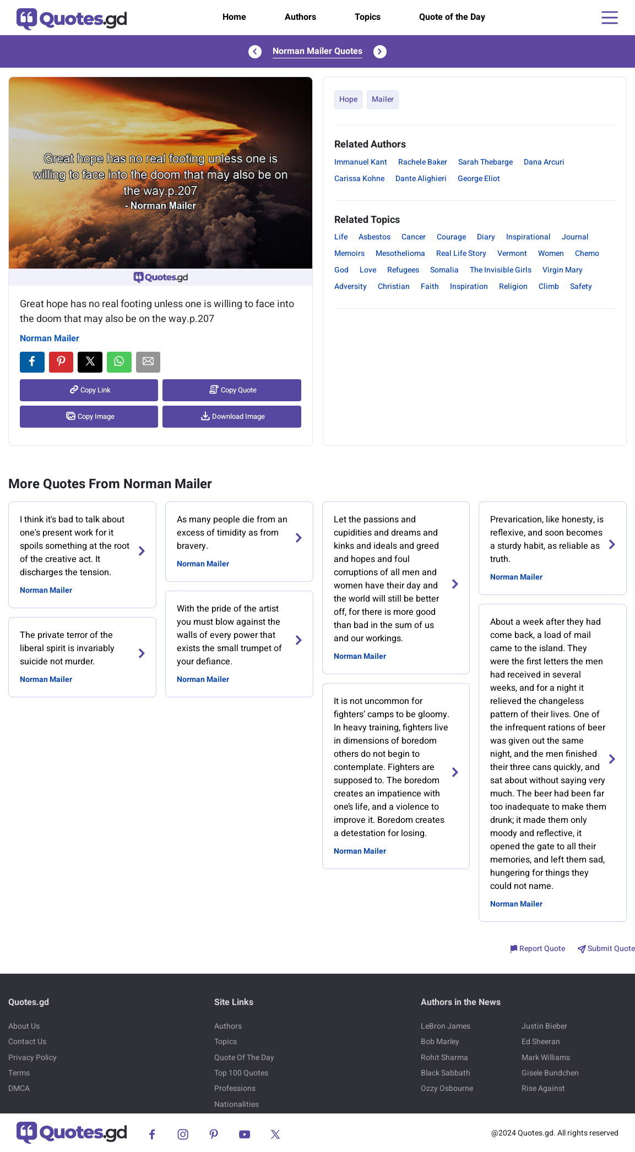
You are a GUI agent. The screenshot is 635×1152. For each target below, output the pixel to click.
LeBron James (445, 1026)
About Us (24, 1026)
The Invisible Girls (500, 270)
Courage (451, 237)
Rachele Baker (422, 162)
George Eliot (479, 178)
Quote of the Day (452, 17)
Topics (368, 17)
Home (234, 17)
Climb (549, 286)
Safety (581, 286)
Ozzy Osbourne (447, 1088)
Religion (513, 286)
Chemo (587, 253)
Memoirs (349, 253)
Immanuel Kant (360, 162)
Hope (348, 99)
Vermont (512, 253)
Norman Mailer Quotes (317, 51)
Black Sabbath (445, 1073)
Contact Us (27, 1041)
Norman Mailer (49, 338)
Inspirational (528, 237)
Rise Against (543, 1088)
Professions (235, 1088)
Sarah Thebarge (485, 162)
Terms (19, 1073)
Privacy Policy (32, 1057)
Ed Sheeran (541, 1041)
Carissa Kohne (359, 178)
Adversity (350, 286)
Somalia (444, 270)
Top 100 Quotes (241, 1073)
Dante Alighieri (421, 178)
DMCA (19, 1088)
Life (341, 237)
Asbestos (374, 237)
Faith (430, 286)
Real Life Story (461, 253)
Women (551, 253)
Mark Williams (546, 1057)
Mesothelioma (400, 253)
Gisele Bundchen (550, 1073)
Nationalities (236, 1104)
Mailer (383, 99)
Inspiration (469, 286)
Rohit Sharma (444, 1057)
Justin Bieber (544, 1026)
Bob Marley (440, 1041)
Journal (575, 237)
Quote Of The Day (244, 1057)
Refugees (403, 270)
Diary (486, 237)
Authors (300, 17)
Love (368, 270)
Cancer (413, 237)
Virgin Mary (562, 270)
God (341, 270)
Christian (394, 286)
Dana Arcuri (544, 162)
